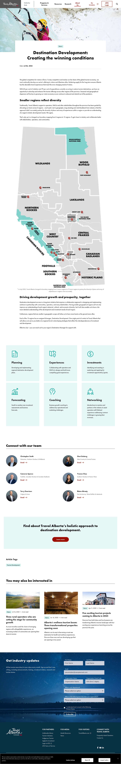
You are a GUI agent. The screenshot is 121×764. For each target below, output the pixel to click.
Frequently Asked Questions (105, 735)
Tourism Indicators (47, 736)
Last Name (89, 660)
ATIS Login (107, 4)
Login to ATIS (46, 743)
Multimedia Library (47, 733)
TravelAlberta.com (84, 733)
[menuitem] (44, 4)
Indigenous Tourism (48, 738)
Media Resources (65, 733)
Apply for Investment (48, 741)
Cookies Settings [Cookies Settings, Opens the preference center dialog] (70, 760)
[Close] (118, 759)
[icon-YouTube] (100, 748)
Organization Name (71, 678)
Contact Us (100, 738)
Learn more (60, 539)
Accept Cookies (104, 760)
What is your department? (72, 687)
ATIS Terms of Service (48, 746)
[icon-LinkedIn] (103, 748)
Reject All (87, 760)
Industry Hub (27, 4)
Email (22, 462)
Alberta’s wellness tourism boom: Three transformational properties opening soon (61, 625)
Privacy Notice (70, 709)
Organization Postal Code (93, 678)
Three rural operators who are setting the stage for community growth (21, 619)
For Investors (93, 4)
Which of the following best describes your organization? (81, 697)
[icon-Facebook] (98, 748)
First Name (68, 660)
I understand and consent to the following (78, 708)
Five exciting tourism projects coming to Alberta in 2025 (96, 614)
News (62, 736)
